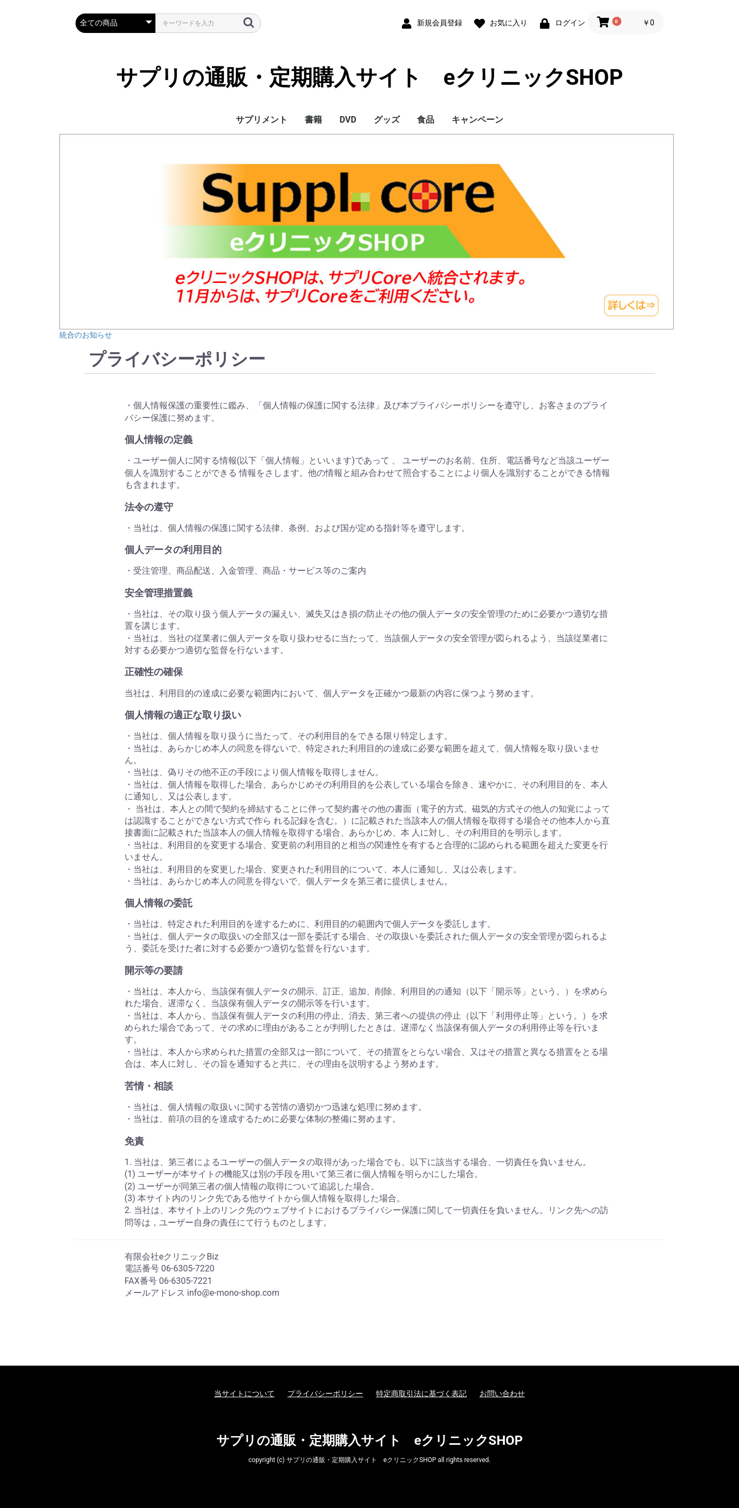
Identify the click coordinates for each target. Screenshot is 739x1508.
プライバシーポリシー (325, 1393)
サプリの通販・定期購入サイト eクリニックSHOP (369, 78)
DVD (347, 120)
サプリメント (262, 120)
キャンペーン (477, 120)
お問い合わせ (502, 1393)
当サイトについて (244, 1393)
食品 (425, 120)
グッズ (387, 120)
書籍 (313, 120)
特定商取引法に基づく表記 (421, 1393)
